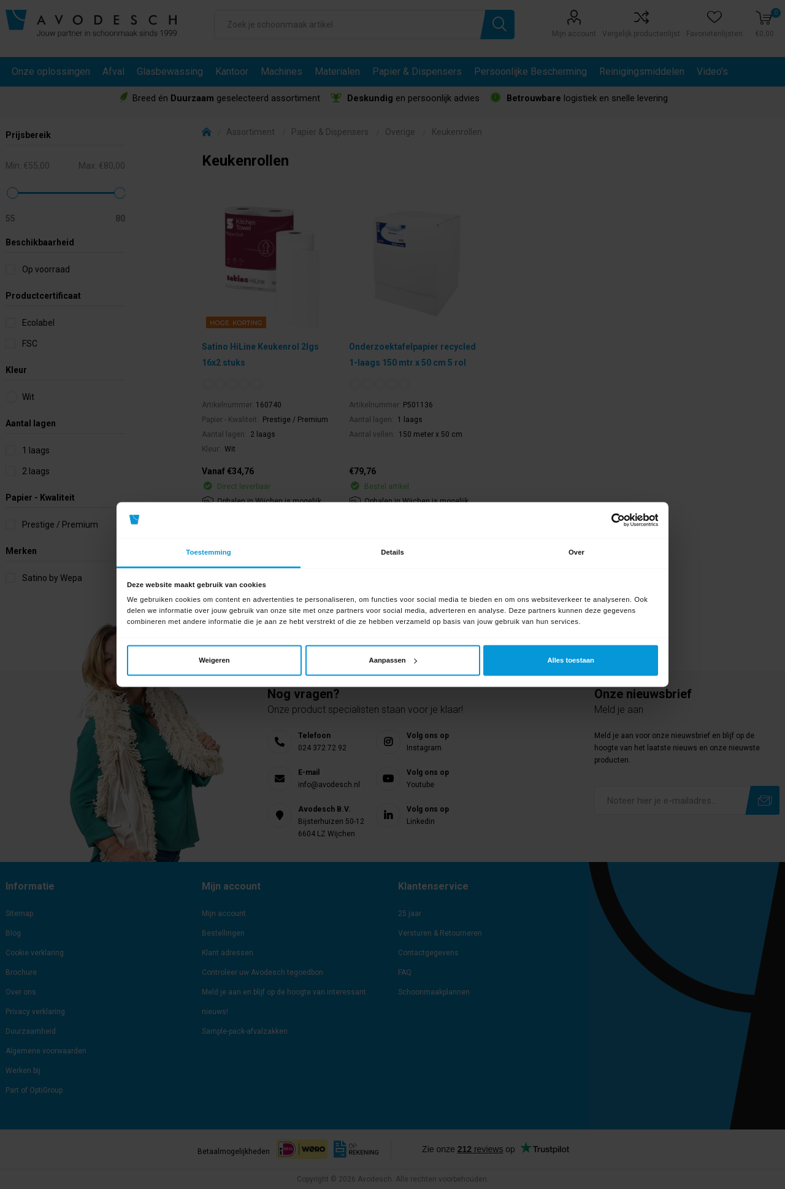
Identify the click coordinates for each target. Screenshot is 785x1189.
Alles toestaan (570, 660)
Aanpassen (393, 660)
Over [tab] (576, 552)
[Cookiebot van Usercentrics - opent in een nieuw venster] (604, 520)
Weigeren (214, 660)
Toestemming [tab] (208, 552)
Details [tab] (392, 552)
